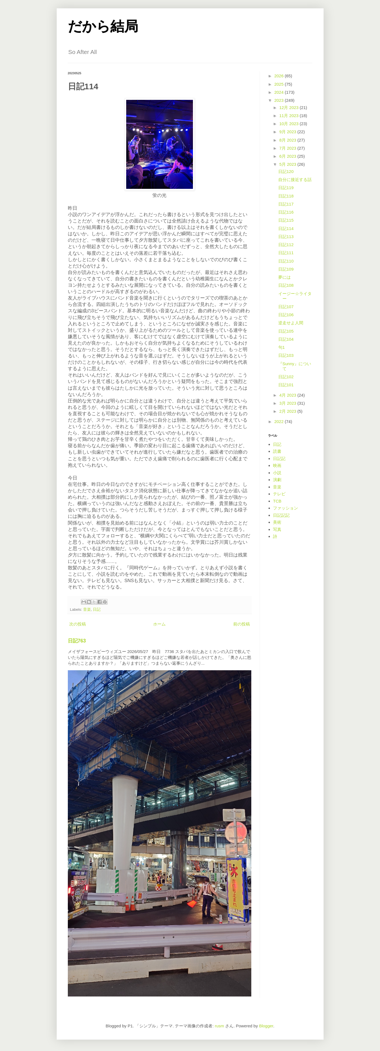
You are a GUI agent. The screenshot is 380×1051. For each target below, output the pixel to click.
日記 (97, 609)
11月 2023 (289, 115)
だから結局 (103, 26)
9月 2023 (288, 131)
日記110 (286, 261)
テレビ (279, 493)
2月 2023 (288, 411)
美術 (277, 522)
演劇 (277, 479)
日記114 (286, 228)
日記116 (286, 212)
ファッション (285, 508)
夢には (284, 277)
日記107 (286, 306)
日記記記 (281, 515)
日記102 (286, 376)
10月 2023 (289, 123)
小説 (277, 472)
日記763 (77, 641)
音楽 (87, 609)
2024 (279, 92)
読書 (277, 451)
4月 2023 (288, 395)
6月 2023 (288, 156)
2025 (279, 84)
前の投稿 (241, 624)
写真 (277, 529)
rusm (219, 1025)
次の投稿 (77, 624)
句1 (281, 347)
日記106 (286, 314)
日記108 (286, 285)
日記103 (286, 355)
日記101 (286, 384)
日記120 (286, 171)
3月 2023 (288, 403)
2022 (279, 421)
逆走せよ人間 (290, 322)
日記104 (286, 339)
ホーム (159, 624)
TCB (277, 501)
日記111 (286, 252)
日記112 (286, 244)
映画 (277, 465)
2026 (279, 75)
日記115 (286, 220)
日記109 (286, 269)
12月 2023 (289, 107)
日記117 (286, 204)
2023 (279, 100)
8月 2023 (288, 140)
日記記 (279, 458)
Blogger (266, 1025)
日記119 (286, 187)
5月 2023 (288, 164)
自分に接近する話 (295, 179)
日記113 (286, 236)
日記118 (286, 196)
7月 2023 (288, 148)
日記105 (286, 331)
